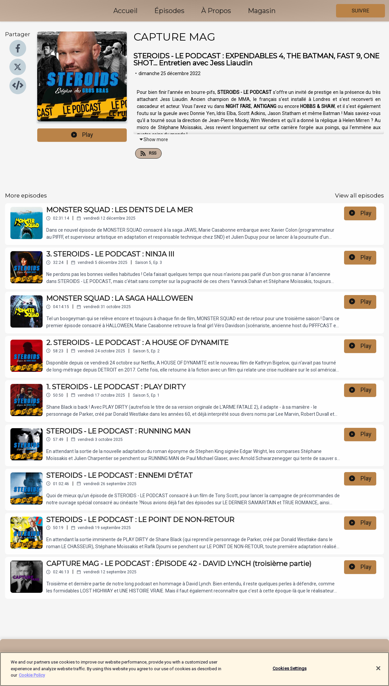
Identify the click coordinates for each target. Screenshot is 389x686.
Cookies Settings (290, 672)
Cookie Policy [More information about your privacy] (32, 679)
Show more (153, 139)
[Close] (378, 672)
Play (82, 134)
